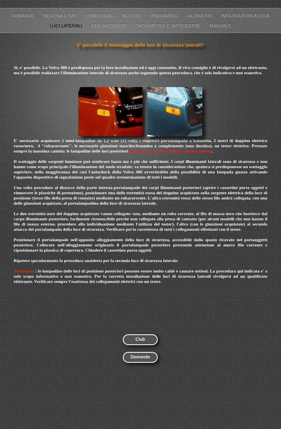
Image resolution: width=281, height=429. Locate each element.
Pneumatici (165, 15)
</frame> (239, 349)
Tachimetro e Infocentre (169, 25)
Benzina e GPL (60, 15)
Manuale (220, 25)
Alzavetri (200, 15)
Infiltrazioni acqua (245, 15)
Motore (132, 15)
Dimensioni (100, 15)
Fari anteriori (110, 25)
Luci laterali (66, 25)
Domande (23, 15)
